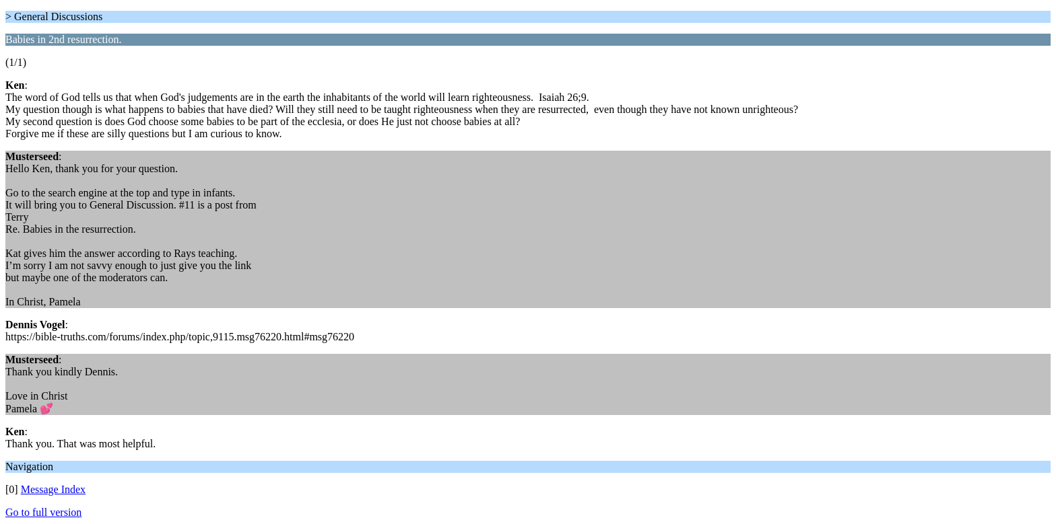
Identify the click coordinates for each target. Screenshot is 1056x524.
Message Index (53, 489)
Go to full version (43, 512)
